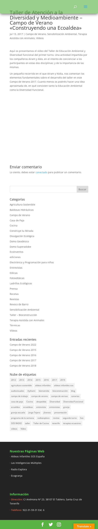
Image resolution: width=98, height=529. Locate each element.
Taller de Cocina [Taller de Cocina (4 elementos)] (41, 423)
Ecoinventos (16, 251)
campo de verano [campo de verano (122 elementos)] (39, 396)
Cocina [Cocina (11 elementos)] (29, 401)
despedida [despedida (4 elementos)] (41, 401)
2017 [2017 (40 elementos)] (54, 379)
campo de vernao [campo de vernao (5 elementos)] (59, 396)
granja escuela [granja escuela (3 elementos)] (18, 412)
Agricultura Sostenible (22, 204)
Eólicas (14, 273)
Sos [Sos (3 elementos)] (81, 418)
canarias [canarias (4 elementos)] (75, 396)
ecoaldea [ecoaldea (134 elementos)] (15, 407)
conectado (41, 172)
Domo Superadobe (20, 246)
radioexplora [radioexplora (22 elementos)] (43, 418)
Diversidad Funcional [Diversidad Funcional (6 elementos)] (73, 401)
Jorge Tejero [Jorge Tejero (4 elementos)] (34, 412)
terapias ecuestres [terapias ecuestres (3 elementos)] (72, 423)
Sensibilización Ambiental (62, 34)
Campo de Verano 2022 (23, 344)
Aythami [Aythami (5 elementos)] (31, 390)
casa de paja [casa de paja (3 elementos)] (17, 401)
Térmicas (15, 325)
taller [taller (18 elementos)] (27, 423)
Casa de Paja (17, 220)
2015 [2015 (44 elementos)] (38, 379)
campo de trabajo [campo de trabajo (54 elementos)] (19, 396)
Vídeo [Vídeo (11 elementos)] (23, 428)
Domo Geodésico (19, 241)
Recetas (14, 294)
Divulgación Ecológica (22, 236)
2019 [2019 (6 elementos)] (62, 379)
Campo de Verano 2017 (23, 360)
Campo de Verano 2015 (23, 350)
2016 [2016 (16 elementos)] (46, 379)
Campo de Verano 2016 (23, 355)
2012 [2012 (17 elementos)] (13, 379)
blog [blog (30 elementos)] (73, 390)
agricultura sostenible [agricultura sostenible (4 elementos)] (21, 385)
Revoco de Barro (19, 304)
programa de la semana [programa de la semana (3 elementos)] (22, 418)
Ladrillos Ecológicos (21, 283)
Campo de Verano (36, 34)
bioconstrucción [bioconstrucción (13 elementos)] (60, 390)
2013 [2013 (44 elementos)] (21, 379)
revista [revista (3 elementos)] (56, 418)
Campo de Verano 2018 (23, 365)
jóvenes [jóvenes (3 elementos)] (47, 412)
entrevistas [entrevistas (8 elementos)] (54, 407)
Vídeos (40, 38)
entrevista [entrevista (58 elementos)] (41, 407)
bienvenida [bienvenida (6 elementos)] (44, 390)
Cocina (13, 225)
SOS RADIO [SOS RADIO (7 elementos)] (16, 423)
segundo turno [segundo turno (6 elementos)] (70, 418)
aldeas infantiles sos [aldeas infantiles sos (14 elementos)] (63, 385)
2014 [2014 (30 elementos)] (29, 379)
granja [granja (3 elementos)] (66, 407)
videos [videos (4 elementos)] (14, 428)
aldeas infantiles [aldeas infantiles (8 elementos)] (43, 385)
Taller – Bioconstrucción (23, 315)
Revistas (14, 299)
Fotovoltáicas (17, 278)
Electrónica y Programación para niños (32, 262)
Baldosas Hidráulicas (22, 209)
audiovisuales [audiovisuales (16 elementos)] (17, 390)
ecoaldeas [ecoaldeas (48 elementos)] (28, 407)
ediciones (15, 257)
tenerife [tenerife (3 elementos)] (56, 423)
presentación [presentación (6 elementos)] (60, 412)
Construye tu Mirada (21, 230)
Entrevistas (16, 267)
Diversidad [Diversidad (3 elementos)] (55, 401)
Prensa (14, 288)
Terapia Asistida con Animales (27, 320)
